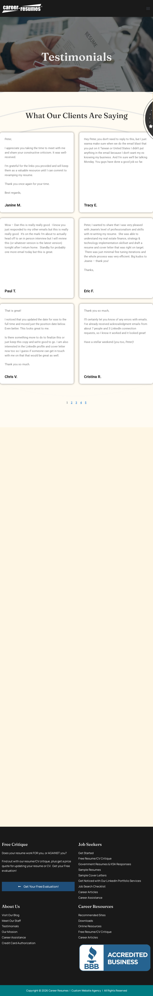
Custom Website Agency (86, 990)
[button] (148, 8)
